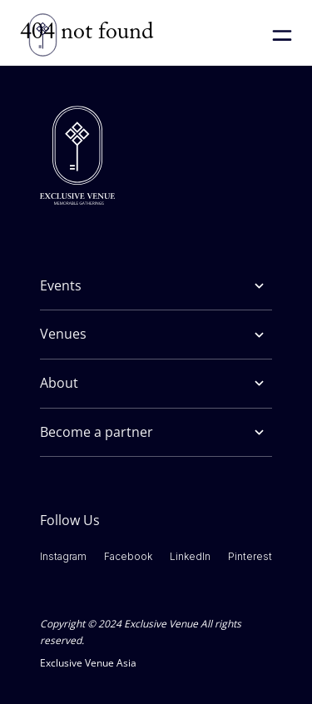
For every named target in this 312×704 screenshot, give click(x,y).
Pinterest (250, 556)
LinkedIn (190, 556)
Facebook (128, 556)
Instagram (63, 556)
